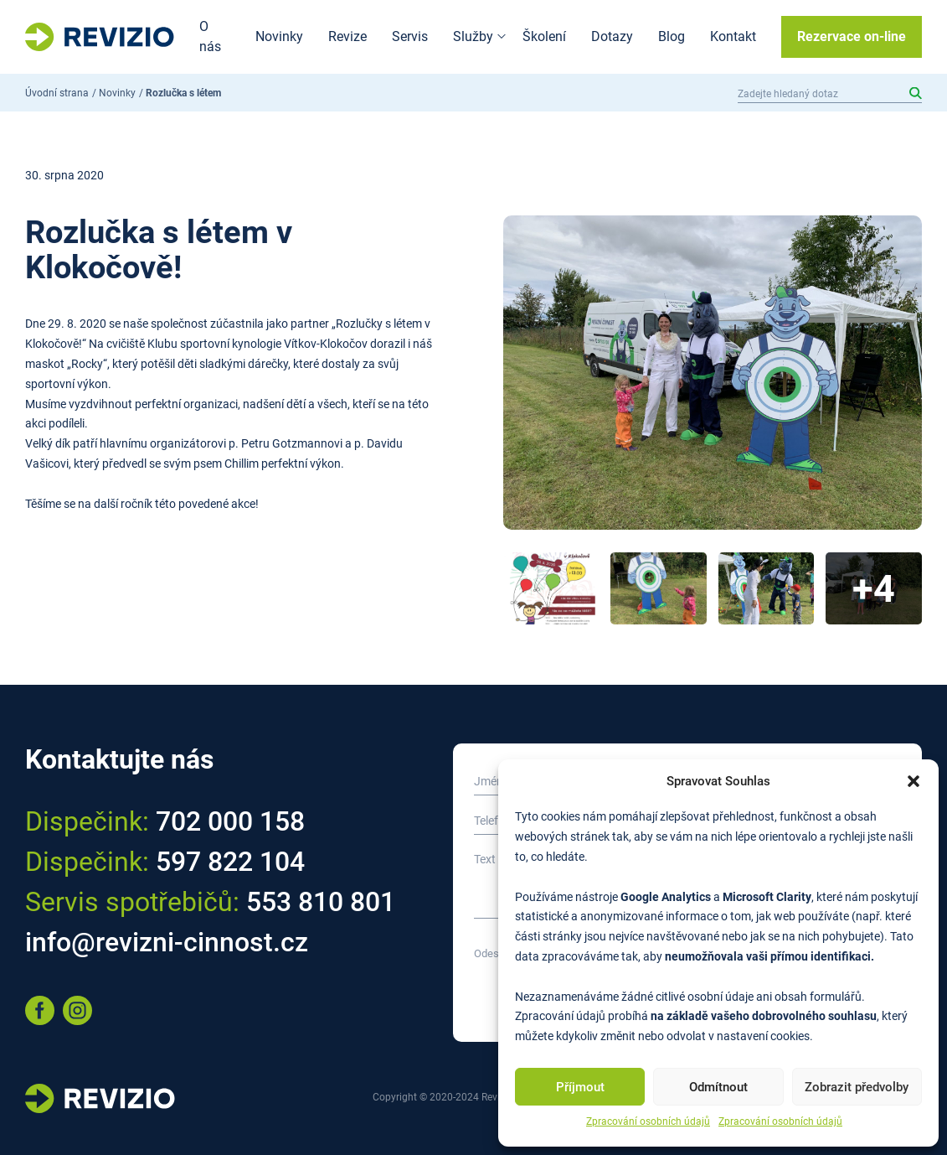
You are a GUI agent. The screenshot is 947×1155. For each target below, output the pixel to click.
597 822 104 (230, 862)
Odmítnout (718, 1087)
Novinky (279, 36)
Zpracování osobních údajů (648, 1121)
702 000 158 (230, 821)
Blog (671, 36)
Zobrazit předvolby (856, 1087)
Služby (473, 36)
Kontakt (733, 36)
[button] (913, 781)
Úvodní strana (57, 93)
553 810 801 (320, 902)
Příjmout (580, 1087)
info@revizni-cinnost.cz (166, 942)
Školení (544, 36)
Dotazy (612, 36)
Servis (410, 36)
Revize (347, 36)
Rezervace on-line (851, 36)
